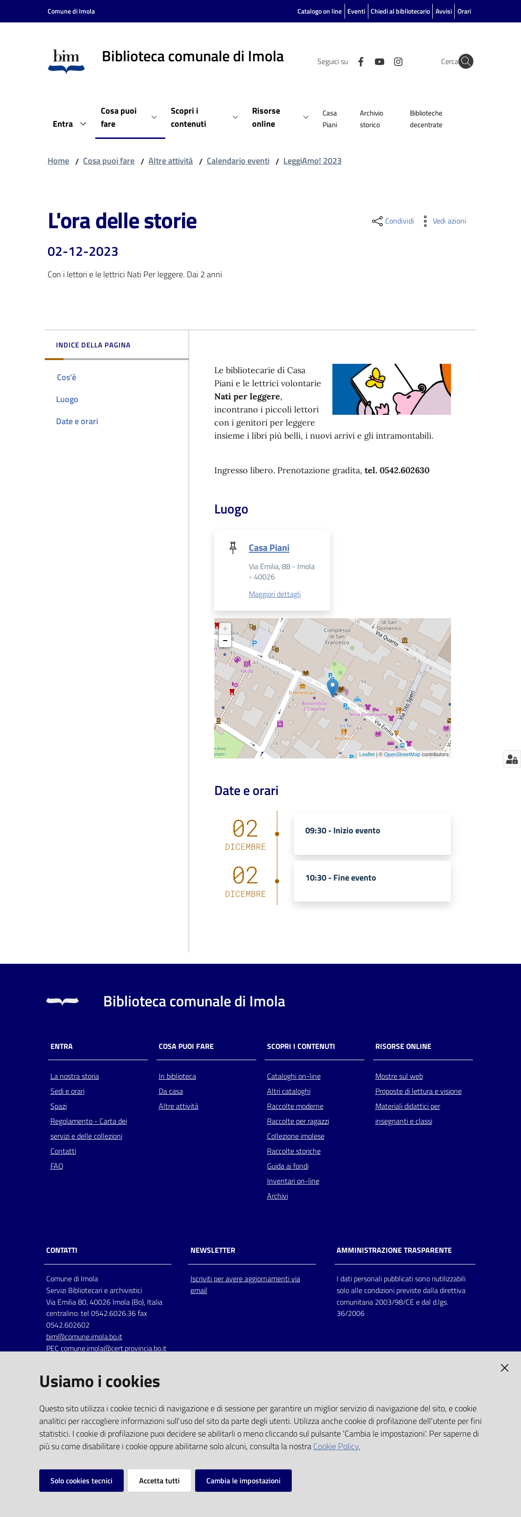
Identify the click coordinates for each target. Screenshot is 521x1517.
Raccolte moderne (295, 1106)
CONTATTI (61, 1251)
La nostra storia (74, 1077)
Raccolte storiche (294, 1151)
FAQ (56, 1166)
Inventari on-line (293, 1181)
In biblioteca (177, 1077)
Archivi (277, 1196)
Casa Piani (269, 547)
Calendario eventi (238, 160)
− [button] (225, 642)
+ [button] (225, 630)
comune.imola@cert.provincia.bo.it (114, 1349)
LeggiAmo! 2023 (312, 160)
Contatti (63, 1151)
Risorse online (403, 1046)
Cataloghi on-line (294, 1077)
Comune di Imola (71, 11)
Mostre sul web (399, 1077)
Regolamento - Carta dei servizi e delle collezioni (88, 1129)
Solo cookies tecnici (81, 1480)
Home (58, 160)
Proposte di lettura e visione (418, 1092)
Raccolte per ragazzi (298, 1121)
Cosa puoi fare (108, 160)
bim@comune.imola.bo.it (84, 1337)
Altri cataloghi (288, 1092)
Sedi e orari (67, 1092)
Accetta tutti (159, 1480)
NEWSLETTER (212, 1251)
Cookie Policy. (336, 1446)
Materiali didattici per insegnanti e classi (407, 1114)
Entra (61, 1046)
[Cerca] (462, 61)
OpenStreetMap (402, 755)
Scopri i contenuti (301, 1046)
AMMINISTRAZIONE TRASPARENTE (394, 1251)
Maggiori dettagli (275, 594)
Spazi (58, 1106)
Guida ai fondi (288, 1166)
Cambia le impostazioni (243, 1480)
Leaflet (367, 755)
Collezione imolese (295, 1136)
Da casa (171, 1092)
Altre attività (170, 160)
